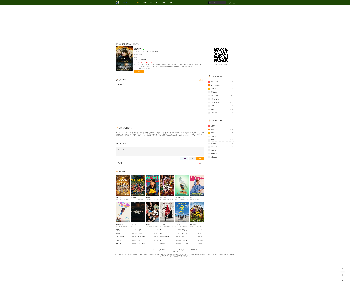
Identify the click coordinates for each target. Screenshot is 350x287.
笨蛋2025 (192, 197)
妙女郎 (220, 140)
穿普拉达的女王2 (165, 224)
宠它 (170, 230)
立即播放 (139, 71)
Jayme (146, 57)
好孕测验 (220, 126)
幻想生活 (192, 237)
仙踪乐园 (220, 143)
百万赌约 (192, 230)
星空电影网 (194, 250)
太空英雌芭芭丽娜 (220, 102)
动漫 (157, 2)
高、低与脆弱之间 (220, 85)
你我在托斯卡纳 (126, 237)
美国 (148, 52)
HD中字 (120, 84)
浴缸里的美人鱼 (179, 197)
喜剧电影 (128, 44)
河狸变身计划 (148, 244)
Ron (139, 59)
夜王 (170, 233)
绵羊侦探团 (193, 224)
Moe (142, 57)
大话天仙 (220, 150)
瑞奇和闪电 (220, 92)
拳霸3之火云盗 (220, 99)
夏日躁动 (133, 197)
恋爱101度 (220, 136)
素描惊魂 (220, 133)
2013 (156, 52)
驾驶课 (148, 230)
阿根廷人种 (126, 230)
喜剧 (139, 52)
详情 (150, 68)
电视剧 (145, 2)
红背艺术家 (220, 129)
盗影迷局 (148, 240)
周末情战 (192, 240)
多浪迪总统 (192, 244)
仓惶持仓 (148, 233)
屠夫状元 (220, 109)
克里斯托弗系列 (148, 237)
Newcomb (143, 59)
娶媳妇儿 (126, 233)
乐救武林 (126, 240)
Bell (149, 57)
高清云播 (201, 80)
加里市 (170, 240)
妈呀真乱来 (149, 197)
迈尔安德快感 (149, 224)
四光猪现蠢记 (220, 113)
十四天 (220, 106)
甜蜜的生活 (220, 157)
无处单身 (126, 244)
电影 (137, 2)
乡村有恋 (170, 244)
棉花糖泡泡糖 (119, 224)
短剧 (171, 2)
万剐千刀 (133, 224)
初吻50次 (220, 89)
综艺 (151, 2)
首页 (131, 2)
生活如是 (177, 224)
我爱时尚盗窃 (164, 197)
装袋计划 (192, 233)
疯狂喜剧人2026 (170, 237)
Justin (139, 57)
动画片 (164, 2)
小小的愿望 (220, 147)
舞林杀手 (118, 197)
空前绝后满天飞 (220, 96)
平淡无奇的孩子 (220, 82)
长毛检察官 (220, 154)
